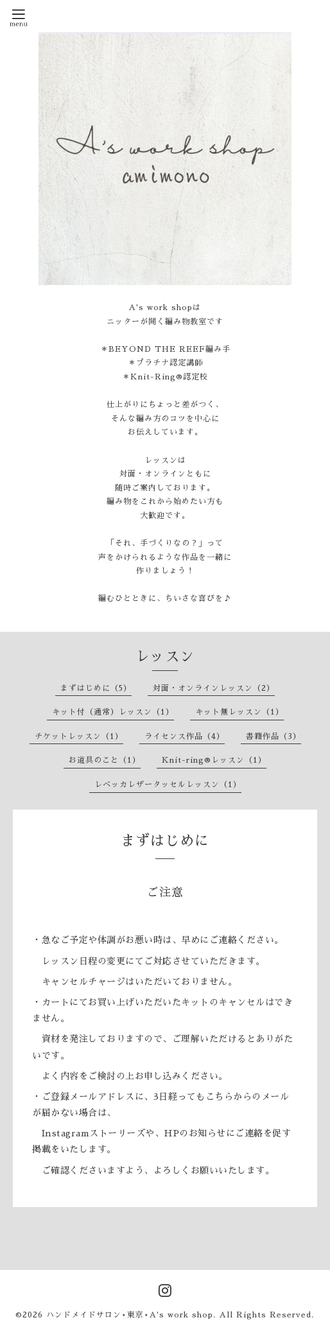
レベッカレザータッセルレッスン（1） (167, 784)
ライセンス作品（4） (184, 736)
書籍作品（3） (273, 736)
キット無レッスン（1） (239, 712)
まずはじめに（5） (96, 688)
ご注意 (165, 892)
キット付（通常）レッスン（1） (113, 712)
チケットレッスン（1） (79, 736)
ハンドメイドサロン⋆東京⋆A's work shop (129, 1315)
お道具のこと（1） (105, 760)
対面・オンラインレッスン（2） (214, 688)
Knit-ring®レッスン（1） (214, 760)
